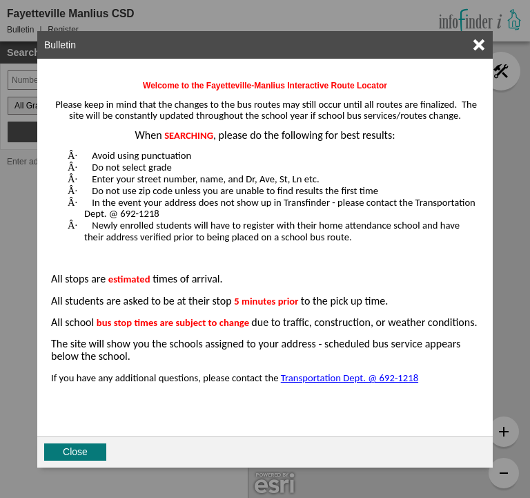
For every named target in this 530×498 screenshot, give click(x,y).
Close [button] (75, 451)
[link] (479, 45)
